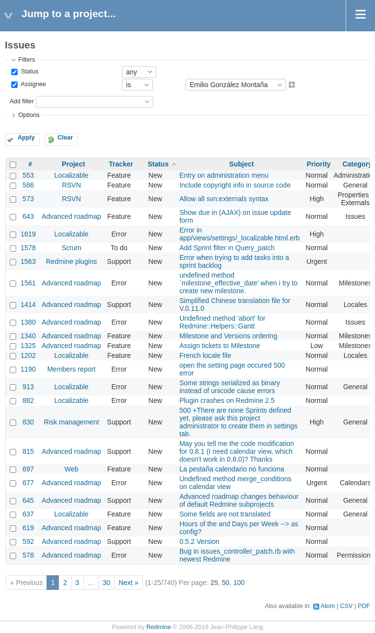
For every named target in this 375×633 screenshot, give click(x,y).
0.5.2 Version (199, 541)
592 (28, 541)
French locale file (205, 355)
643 (28, 216)
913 (28, 387)
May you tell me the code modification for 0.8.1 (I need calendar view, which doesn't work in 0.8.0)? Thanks (236, 451)
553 (28, 175)
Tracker (121, 164)
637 (28, 514)
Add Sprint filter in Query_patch (227, 248)
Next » (128, 582)
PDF (364, 606)
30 (107, 582)
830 (28, 422)
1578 (28, 248)
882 (28, 400)
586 (28, 185)
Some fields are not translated (224, 514)
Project (73, 164)
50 (226, 582)
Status (28, 71)
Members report (71, 369)
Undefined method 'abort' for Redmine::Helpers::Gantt (222, 322)
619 (28, 528)
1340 (28, 336)
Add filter (21, 101)
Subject (241, 164)
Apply (26, 137)
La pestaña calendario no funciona (231, 469)
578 (28, 555)
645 (28, 500)
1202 (28, 355)
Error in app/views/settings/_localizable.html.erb (239, 234)
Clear (65, 137)
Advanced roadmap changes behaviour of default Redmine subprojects (239, 500)
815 (28, 451)
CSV (346, 606)
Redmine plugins (71, 261)
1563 (28, 261)
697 (28, 469)
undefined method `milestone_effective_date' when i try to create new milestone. (238, 283)
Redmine (158, 627)
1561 (28, 283)
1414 (28, 304)
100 (238, 582)
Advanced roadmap (71, 216)
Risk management (71, 422)
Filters (26, 59)
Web (72, 469)
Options (28, 115)
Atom (328, 606)
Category (357, 164)
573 (28, 199)
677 (28, 483)
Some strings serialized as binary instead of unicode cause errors (229, 387)
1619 (28, 234)
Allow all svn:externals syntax (223, 199)
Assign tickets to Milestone (219, 346)
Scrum (71, 248)
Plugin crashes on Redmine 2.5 (227, 400)
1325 (28, 346)
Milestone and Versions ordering (228, 336)
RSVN (71, 185)
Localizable (71, 175)
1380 (28, 322)
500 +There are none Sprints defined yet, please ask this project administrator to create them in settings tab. (238, 422)
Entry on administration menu (223, 175)
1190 (28, 369)
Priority (318, 164)
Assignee (32, 84)
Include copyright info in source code (234, 185)
